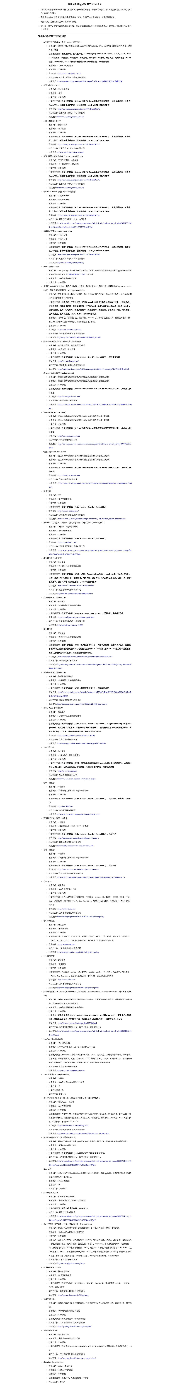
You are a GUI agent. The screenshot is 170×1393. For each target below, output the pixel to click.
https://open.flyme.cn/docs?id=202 (70, 625)
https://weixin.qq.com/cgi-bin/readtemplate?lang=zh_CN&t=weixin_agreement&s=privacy (91, 519)
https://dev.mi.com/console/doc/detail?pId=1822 (76, 586)
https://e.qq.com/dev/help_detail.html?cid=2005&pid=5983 (79, 337)
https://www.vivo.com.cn (67, 771)
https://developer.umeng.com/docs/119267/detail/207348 (79, 109)
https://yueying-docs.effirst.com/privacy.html (74, 1327)
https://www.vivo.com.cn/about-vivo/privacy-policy (76, 779)
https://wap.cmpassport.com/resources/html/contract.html (78, 814)
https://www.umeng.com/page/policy (70, 117)
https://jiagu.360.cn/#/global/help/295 (71, 1070)
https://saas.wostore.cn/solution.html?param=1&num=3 (78, 838)
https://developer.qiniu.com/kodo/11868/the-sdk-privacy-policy (80, 917)
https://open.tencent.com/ (67, 542)
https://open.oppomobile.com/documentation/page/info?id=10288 (81, 743)
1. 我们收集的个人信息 (76, 274)
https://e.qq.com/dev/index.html (69, 330)
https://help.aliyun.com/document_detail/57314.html (77, 1023)
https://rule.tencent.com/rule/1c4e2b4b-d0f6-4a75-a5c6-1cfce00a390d (83, 1133)
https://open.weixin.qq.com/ (68, 361)
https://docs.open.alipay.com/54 (69, 73)
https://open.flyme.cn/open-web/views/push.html (76, 617)
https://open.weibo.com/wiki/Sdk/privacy (73, 1295)
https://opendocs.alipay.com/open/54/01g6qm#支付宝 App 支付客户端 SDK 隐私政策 (89, 81)
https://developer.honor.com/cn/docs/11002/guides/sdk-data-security (82, 704)
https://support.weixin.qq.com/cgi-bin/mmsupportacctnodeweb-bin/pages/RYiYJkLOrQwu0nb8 (93, 369)
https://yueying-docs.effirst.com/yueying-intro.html (77, 1358)
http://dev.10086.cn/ (65, 806)
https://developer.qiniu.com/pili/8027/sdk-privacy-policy (78, 952)
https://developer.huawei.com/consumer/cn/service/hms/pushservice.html (85, 657)
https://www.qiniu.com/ (66, 909)
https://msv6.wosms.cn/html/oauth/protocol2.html (75, 846)
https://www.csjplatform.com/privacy (71, 1264)
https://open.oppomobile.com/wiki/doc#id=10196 (76, 735)
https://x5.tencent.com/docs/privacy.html (73, 1126)
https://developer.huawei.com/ (69, 397)
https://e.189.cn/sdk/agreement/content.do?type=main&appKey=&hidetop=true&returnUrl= (91, 877)
